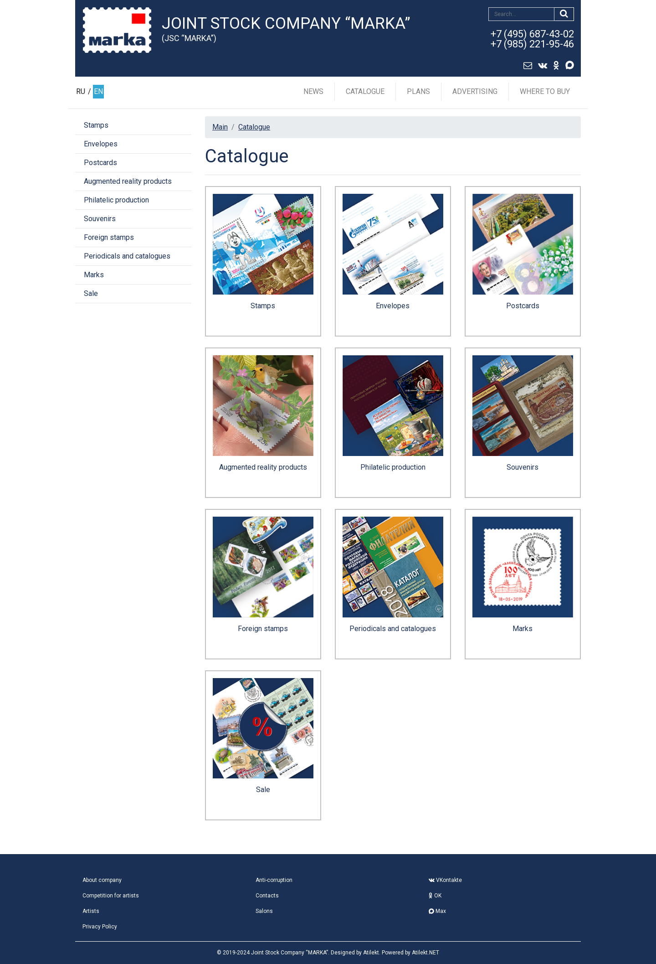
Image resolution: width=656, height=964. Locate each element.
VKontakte (445, 880)
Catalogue (365, 91)
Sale (91, 293)
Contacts (267, 895)
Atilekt (371, 952)
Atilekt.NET (425, 952)
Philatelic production (116, 200)
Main (220, 127)
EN (98, 91)
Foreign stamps (109, 237)
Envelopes (101, 144)
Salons (264, 911)
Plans (418, 91)
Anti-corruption (274, 880)
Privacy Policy (99, 926)
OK (435, 895)
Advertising (474, 91)
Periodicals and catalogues (127, 256)
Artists (90, 911)
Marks (94, 274)
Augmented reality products (128, 181)
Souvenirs (100, 218)
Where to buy (545, 91)
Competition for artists (110, 895)
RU (80, 91)
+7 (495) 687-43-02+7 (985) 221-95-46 (532, 39)
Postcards (100, 162)
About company (102, 880)
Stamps (96, 125)
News (313, 91)
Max (437, 911)
